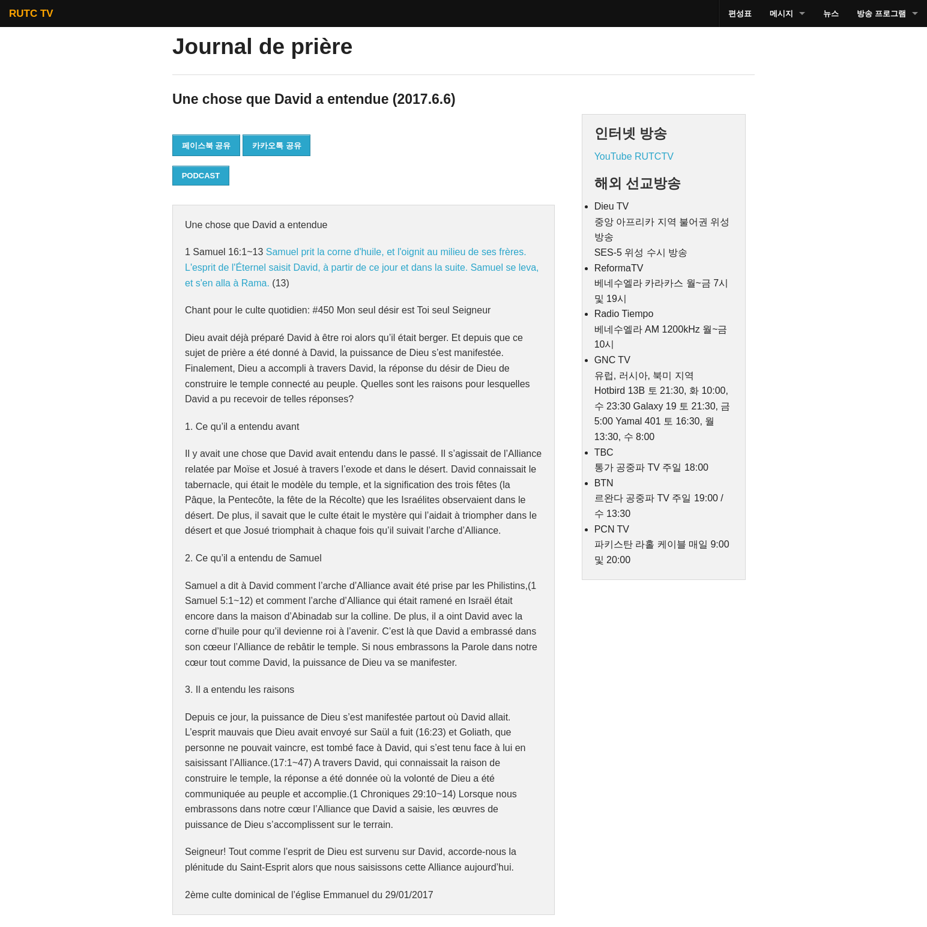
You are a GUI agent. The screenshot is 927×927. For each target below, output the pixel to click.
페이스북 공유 (206, 145)
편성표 (740, 13)
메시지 (781, 13)
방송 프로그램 (881, 13)
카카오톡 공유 (276, 145)
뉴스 (831, 13)
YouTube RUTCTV (634, 156)
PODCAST (201, 175)
